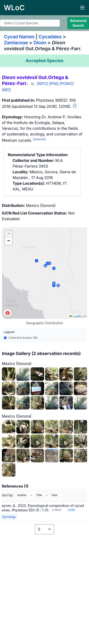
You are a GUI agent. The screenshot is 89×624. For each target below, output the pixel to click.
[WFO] (42, 83)
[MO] (6, 89)
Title (39, 495)
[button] (8, 234)
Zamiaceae (16, 42)
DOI (71, 510)
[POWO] (66, 83)
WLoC (56, 510)
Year (54, 495)
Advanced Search (78, 23)
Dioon (39, 42)
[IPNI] (53, 83)
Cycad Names (19, 37)
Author (22, 495)
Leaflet (75, 316)
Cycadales (49, 37)
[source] (39, 139)
